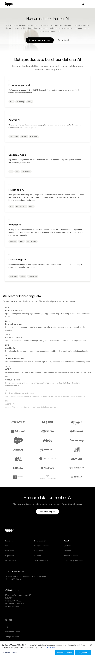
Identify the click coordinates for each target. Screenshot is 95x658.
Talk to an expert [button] (47, 511)
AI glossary (9, 555)
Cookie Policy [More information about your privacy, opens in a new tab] (49, 649)
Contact (67, 546)
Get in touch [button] (63, 40)
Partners (67, 550)
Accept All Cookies (64, 654)
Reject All (83, 654)
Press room (9, 550)
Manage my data (12, 636)
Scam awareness (41, 560)
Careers (37, 555)
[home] (9, 4)
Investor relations (71, 555)
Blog (6, 546)
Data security (40, 541)
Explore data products (39, 40)
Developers (39, 550)
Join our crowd (11, 560)
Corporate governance (73, 560)
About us (67, 541)
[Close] (91, 647)
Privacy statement (12, 631)
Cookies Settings (10, 654)
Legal (7, 627)
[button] (87, 4)
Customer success (42, 546)
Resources (9, 541)
